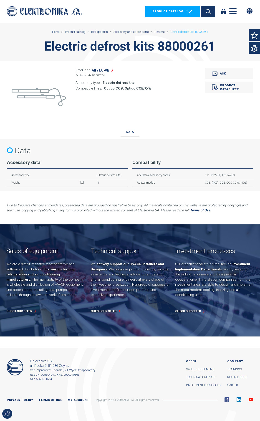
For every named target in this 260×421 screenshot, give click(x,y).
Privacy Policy (20, 400)
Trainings (234, 369)
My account (78, 400)
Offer (191, 361)
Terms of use (50, 400)
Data (130, 131)
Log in (223, 11)
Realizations (236, 377)
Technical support (200, 377)
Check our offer (19, 311)
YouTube (251, 399)
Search (208, 11)
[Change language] (249, 11)
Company (235, 361)
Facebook (227, 399)
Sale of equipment (200, 369)
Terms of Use (200, 210)
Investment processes (203, 385)
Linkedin (239, 399)
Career (232, 385)
